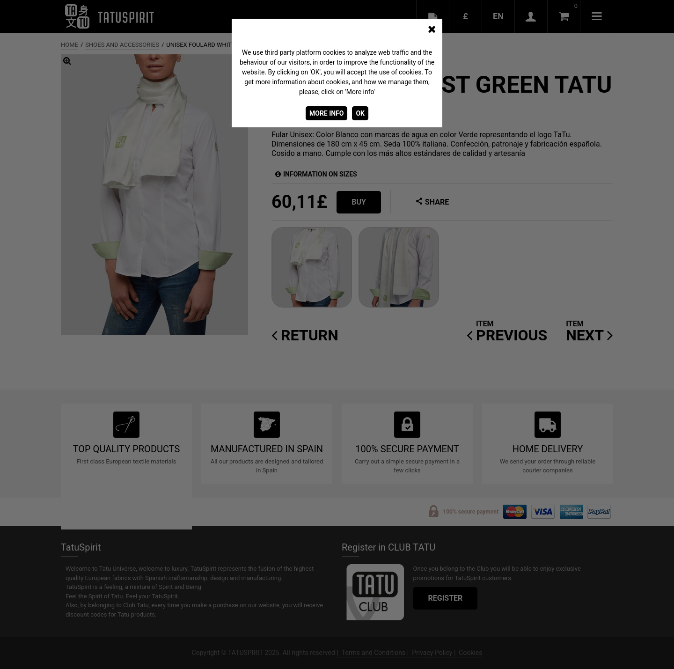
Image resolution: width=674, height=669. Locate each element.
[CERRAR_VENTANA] (431, 29)
